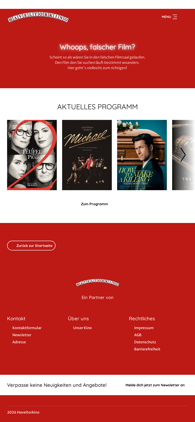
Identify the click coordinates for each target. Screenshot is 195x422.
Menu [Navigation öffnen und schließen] (169, 17)
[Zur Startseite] (38, 16)
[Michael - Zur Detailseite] (87, 155)
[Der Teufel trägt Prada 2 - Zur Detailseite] (32, 155)
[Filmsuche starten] (183, 16)
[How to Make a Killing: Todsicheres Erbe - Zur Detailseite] (142, 155)
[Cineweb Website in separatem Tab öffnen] (98, 303)
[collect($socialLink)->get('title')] (8, 4)
